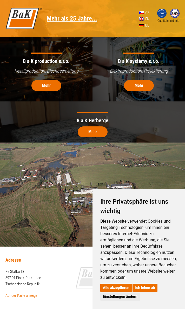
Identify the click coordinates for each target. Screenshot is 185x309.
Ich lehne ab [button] (145, 288)
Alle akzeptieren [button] (116, 288)
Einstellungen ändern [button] (120, 296)
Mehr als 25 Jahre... (72, 18)
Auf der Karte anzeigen (22, 295)
